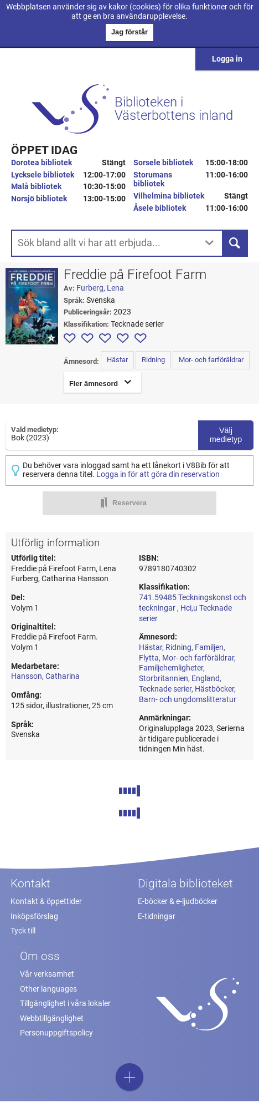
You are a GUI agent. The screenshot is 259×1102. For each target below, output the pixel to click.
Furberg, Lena (100, 288)
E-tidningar (156, 916)
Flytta (149, 658)
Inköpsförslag (34, 916)
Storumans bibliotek (152, 179)
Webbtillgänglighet (52, 1018)
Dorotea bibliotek (41, 162)
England (205, 678)
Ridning (153, 360)
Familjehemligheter (171, 668)
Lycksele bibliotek (42, 175)
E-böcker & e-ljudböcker (177, 901)
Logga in (227, 59)
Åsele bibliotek (159, 208)
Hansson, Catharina (45, 676)
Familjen (209, 647)
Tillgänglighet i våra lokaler (65, 1003)
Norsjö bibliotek (39, 199)
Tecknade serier (165, 689)
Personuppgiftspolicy (56, 1033)
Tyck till (23, 931)
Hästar (117, 360)
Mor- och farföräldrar (211, 360)
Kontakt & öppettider (46, 901)
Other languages (48, 989)
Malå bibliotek (36, 186)
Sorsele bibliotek (163, 162)
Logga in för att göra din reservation (158, 474)
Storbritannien (163, 678)
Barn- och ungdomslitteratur (187, 699)
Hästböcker (214, 689)
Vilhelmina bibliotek (168, 196)
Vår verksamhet (47, 974)
